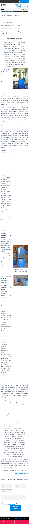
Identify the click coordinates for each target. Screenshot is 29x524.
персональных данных (9, 504)
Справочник (17, 15)
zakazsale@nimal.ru (12, 2)
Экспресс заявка (7, 522)
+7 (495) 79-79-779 (21, 7)
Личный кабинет (24, 1)
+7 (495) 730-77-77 (21, 5)
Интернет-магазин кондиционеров (18, 518)
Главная (3, 15)
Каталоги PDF (10, 15)
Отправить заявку (15, 508)
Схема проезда (22, 521)
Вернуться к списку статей (21, 473)
